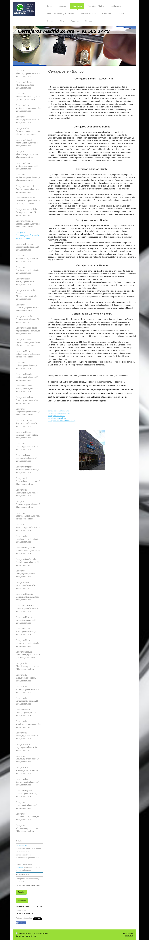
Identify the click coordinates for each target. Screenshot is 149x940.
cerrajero (19, 867)
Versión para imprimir (26, 933)
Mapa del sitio (42, 933)
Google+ (21, 892)
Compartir (20, 923)
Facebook (22, 901)
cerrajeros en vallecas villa (58, 411)
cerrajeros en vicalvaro (57, 418)
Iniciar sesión (128, 933)
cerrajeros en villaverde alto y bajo (61, 421)
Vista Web (129, 936)
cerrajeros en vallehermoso (59, 413)
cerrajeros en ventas (56, 416)
